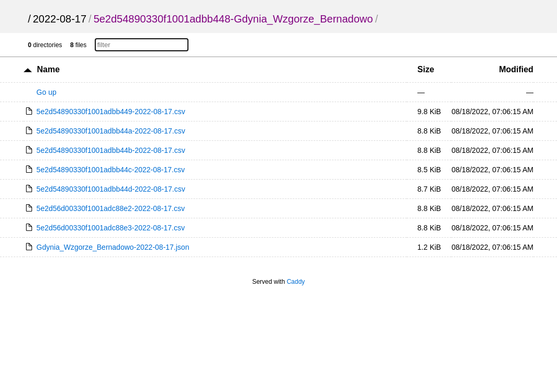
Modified (516, 69)
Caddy (296, 281)
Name (48, 69)
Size (425, 69)
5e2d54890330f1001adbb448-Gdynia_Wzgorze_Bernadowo (233, 19)
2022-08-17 (59, 19)
